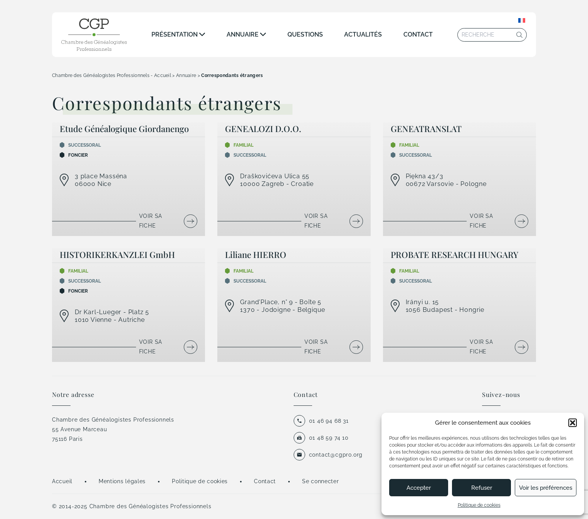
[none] (522, 20)
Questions (305, 34)
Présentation (174, 34)
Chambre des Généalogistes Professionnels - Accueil (111, 75)
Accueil (62, 481)
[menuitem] (522, 20)
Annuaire (243, 34)
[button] (572, 423)
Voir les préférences (545, 487)
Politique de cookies (479, 505)
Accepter (419, 487)
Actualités (363, 34)
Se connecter (320, 481)
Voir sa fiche (151, 221)
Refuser (481, 487)
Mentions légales (122, 481)
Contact (418, 34)
